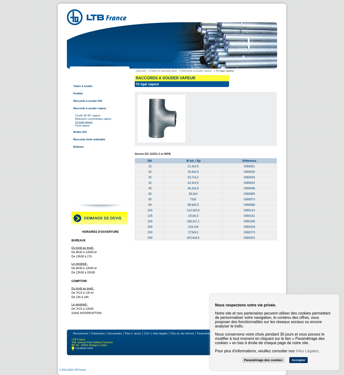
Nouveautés (115, 333)
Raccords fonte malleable (89, 139)
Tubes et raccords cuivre (88, 154)
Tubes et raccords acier (87, 78)
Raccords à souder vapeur (89, 108)
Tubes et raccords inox (87, 161)
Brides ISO (80, 131)
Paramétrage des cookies (263, 360)
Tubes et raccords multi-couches (93, 176)
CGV (147, 333)
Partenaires (98, 333)
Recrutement (80, 333)
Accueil (142, 70)
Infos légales (160, 333)
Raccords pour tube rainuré (90, 183)
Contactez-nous (82, 198)
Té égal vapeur (83, 122)
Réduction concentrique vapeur (93, 118)
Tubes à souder (82, 86)
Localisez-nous (84, 348)
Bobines (78, 146)
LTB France (80, 71)
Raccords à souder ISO (87, 100)
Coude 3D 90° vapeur (87, 115)
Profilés (78, 93)
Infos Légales (307, 351)
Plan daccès (133, 333)
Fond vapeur (82, 125)
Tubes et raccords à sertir (89, 169)
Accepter (298, 360)
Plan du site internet (182, 333)
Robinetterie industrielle (88, 191)
